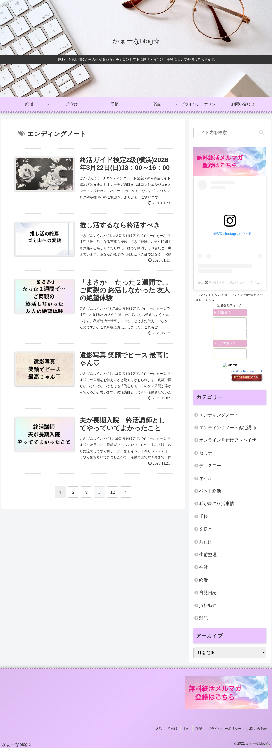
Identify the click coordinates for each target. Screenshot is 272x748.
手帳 (203, 516)
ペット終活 (210, 491)
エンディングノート (219, 415)
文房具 (205, 529)
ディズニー (210, 465)
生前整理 (208, 554)
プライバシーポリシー (225, 728)
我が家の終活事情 (216, 503)
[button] (261, 132)
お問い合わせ (257, 728)
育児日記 (208, 592)
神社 (203, 567)
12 (112, 493)
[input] (229, 132)
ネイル (205, 478)
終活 (203, 580)
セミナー (208, 453)
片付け (205, 542)
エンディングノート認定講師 (227, 427)
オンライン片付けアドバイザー (229, 440)
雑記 (203, 618)
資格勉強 (208, 605)
